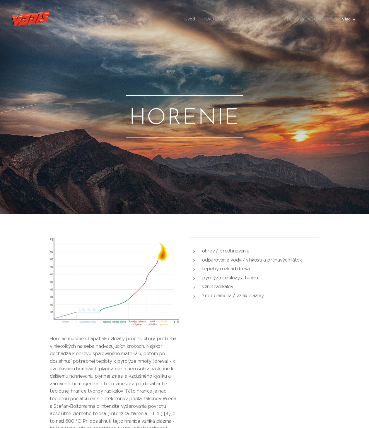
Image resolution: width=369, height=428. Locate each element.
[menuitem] (191, 19)
